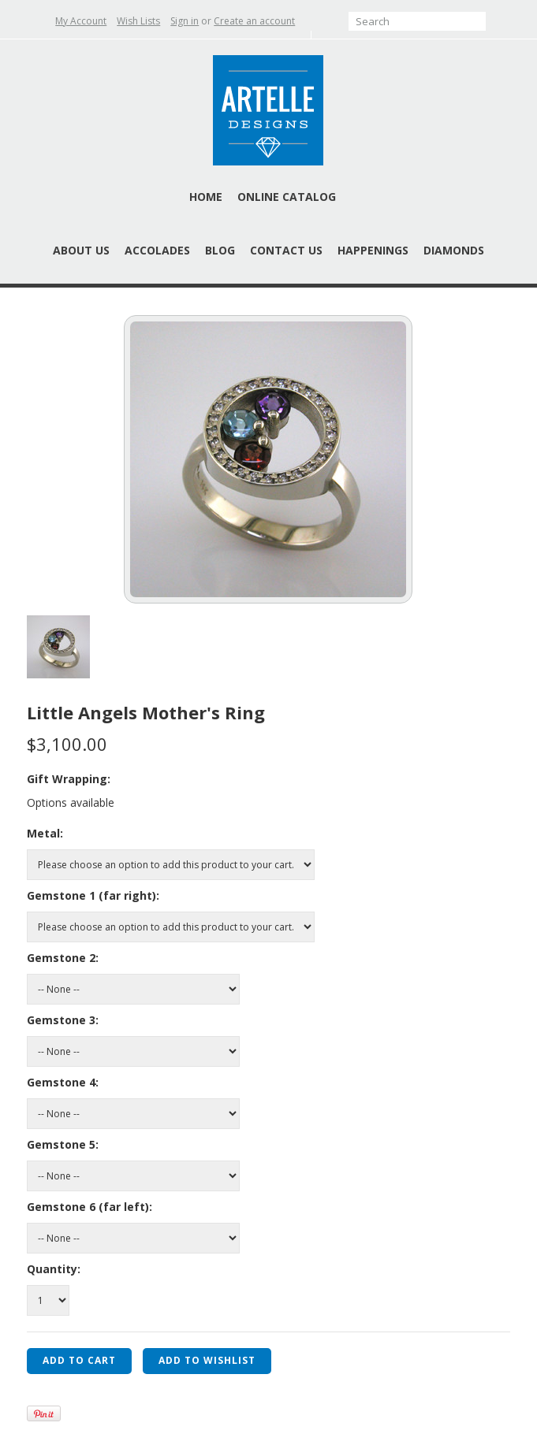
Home (205, 196)
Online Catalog (286, 196)
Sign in (184, 21)
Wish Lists (138, 21)
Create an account (254, 21)
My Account (80, 21)
